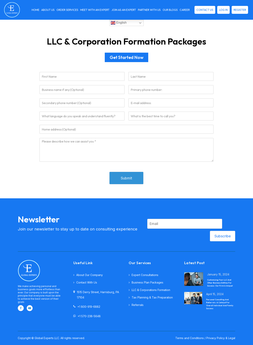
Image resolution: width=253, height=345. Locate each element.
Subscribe (222, 236)
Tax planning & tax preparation (152, 297)
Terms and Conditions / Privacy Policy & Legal (205, 338)
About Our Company (89, 275)
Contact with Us (86, 282)
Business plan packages (147, 282)
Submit (126, 178)
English (119, 23)
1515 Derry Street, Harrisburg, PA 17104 (96, 294)
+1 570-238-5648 (87, 316)
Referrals (137, 305)
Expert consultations (145, 275)
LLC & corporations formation (151, 290)
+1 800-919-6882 (86, 306)
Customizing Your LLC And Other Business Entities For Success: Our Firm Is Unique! (220, 283)
